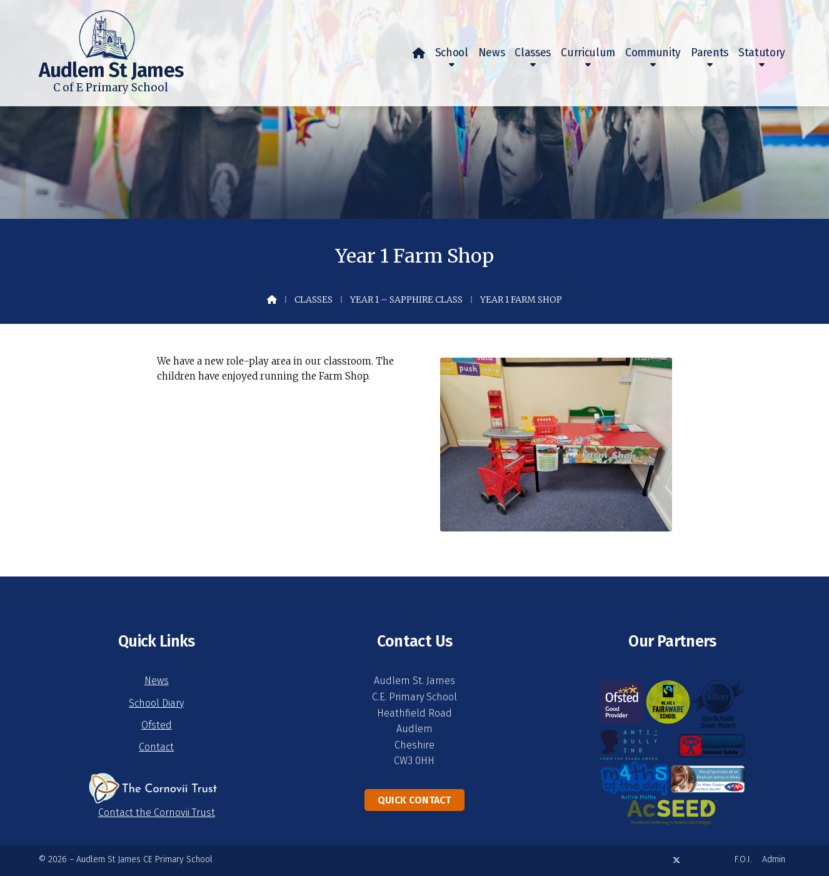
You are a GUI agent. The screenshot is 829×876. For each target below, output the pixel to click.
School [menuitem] (451, 52)
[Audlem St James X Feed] (676, 860)
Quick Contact (414, 800)
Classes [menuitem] (533, 52)
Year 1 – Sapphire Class (406, 299)
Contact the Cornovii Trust (156, 812)
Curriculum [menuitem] (588, 52)
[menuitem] (419, 53)
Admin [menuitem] (773, 859)
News (156, 681)
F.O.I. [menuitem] (743, 859)
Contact (156, 747)
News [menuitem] (491, 52)
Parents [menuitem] (709, 52)
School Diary (156, 703)
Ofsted (156, 725)
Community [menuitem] (653, 52)
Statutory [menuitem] (761, 52)
